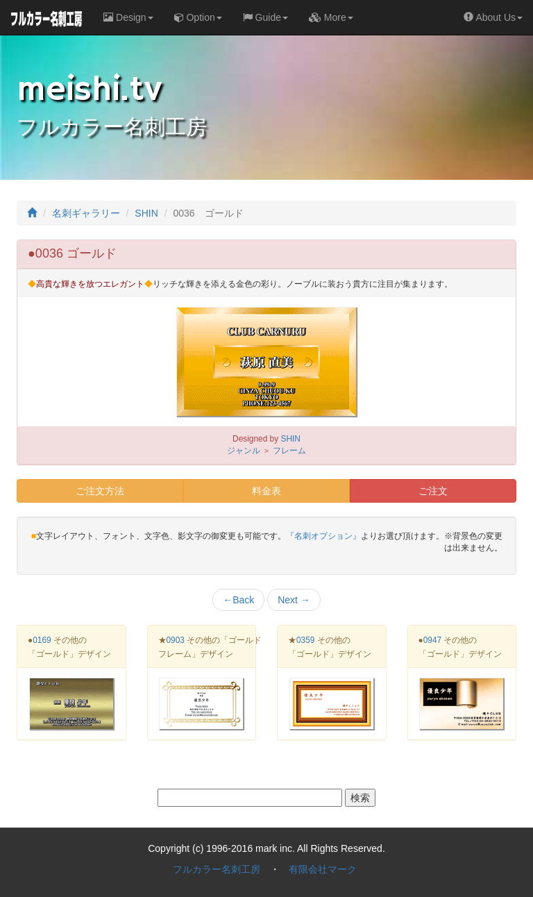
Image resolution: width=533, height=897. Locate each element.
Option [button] (198, 17)
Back (238, 599)
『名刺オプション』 (323, 536)
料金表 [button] (266, 490)
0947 (432, 640)
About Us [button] (493, 17)
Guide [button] (265, 17)
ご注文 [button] (433, 490)
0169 (42, 640)
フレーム (289, 450)
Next (294, 599)
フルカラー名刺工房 (216, 869)
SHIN (146, 213)
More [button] (331, 17)
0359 (305, 640)
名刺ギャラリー (86, 213)
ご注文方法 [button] (100, 490)
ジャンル (243, 450)
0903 (176, 640)
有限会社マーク (323, 869)
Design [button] (128, 17)
